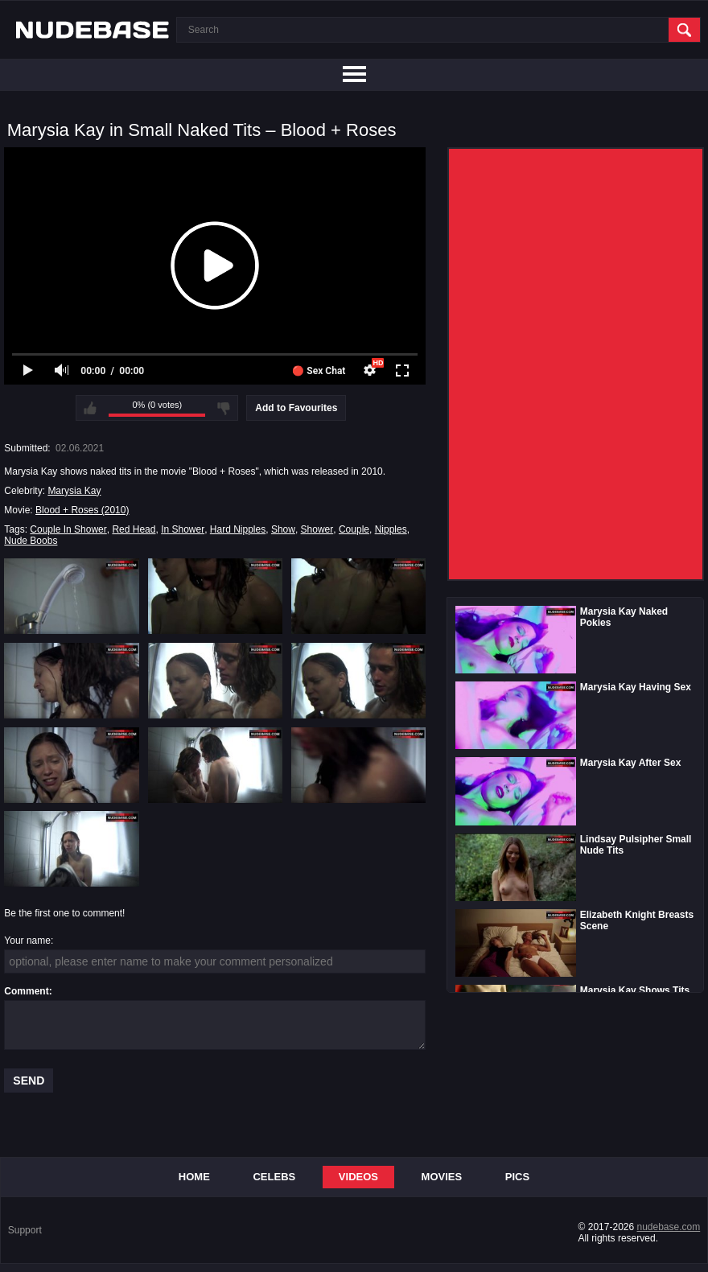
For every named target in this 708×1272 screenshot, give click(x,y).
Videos (358, 1177)
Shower (317, 529)
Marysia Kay (74, 490)
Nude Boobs (30, 540)
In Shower (182, 529)
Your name (27, 940)
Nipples (391, 529)
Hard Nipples (238, 529)
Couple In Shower (68, 529)
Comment (26, 991)
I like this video (90, 408)
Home (194, 1177)
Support (25, 1230)
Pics (517, 1177)
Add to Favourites (296, 408)
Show (283, 529)
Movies (442, 1177)
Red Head (133, 529)
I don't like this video (223, 408)
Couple (354, 529)
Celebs (274, 1177)
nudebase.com (669, 1227)
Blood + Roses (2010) (82, 510)
